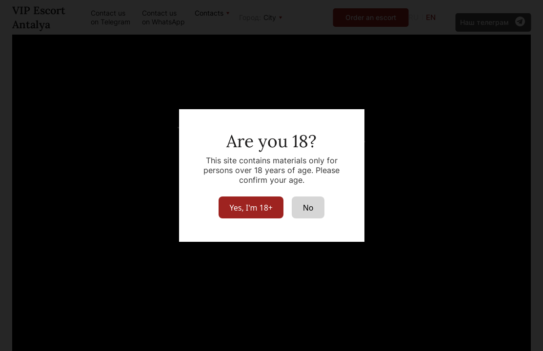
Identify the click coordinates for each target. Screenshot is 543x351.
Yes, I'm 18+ (251, 207)
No (308, 207)
